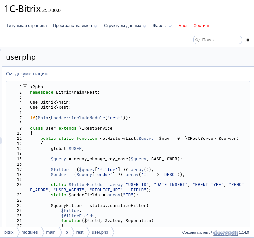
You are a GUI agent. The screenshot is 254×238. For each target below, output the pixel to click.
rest (80, 232)
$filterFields (168, 200)
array (219, 179)
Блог (183, 25)
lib (66, 232)
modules (29, 232)
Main (125, 118)
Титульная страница (26, 25)
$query (229, 138)
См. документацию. (110, 73)
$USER (157, 154)
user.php (100, 232)
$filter (142, 179)
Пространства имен (75, 25)
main (51, 232)
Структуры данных (125, 25)
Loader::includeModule (160, 118)
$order (141, 184)
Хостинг (201, 25)
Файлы (162, 25)
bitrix (8, 232)
